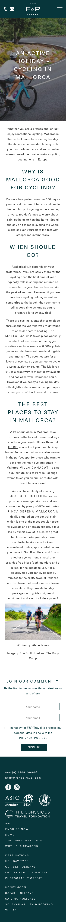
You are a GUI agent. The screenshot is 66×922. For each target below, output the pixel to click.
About (10, 823)
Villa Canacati (35, 467)
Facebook (8, 787)
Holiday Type (17, 861)
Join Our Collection (23, 840)
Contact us (12, 9)
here (13, 447)
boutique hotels (26, 496)
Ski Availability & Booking (29, 904)
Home (10, 835)
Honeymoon (15, 887)
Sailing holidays (20, 899)
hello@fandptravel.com (23, 777)
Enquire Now (17, 829)
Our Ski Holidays (20, 867)
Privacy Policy (32, 738)
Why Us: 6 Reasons (21, 846)
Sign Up (34, 747)
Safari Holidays (19, 893)
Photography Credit (23, 878)
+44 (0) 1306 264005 (6, 9)
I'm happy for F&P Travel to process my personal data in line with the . (33, 732)
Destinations (17, 855)
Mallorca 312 (18, 336)
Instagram (17, 787)
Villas (11, 910)
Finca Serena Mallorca (31, 511)
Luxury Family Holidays (26, 872)
